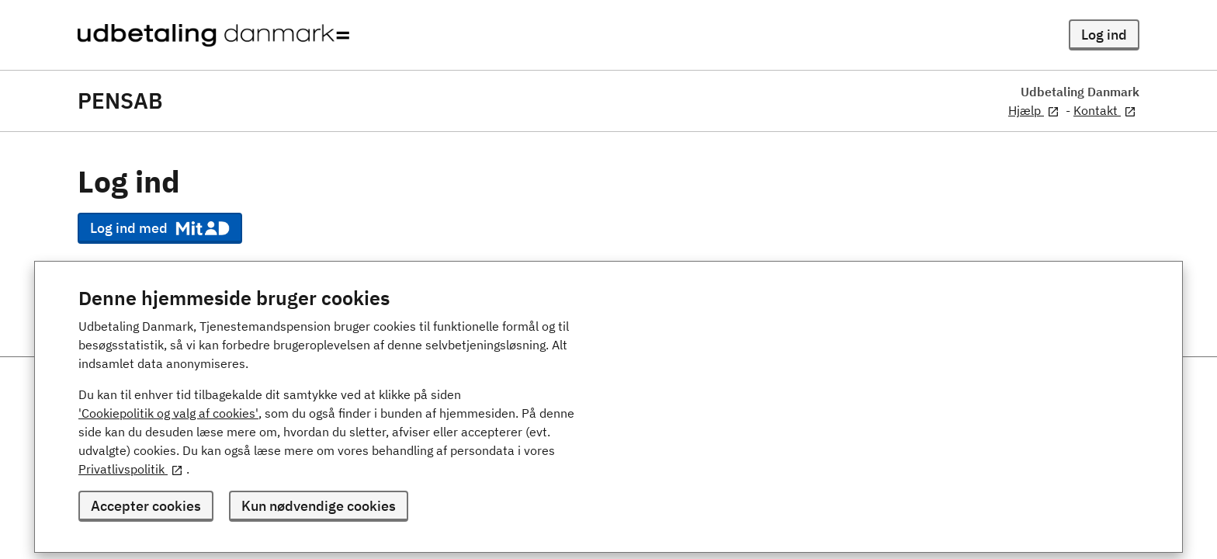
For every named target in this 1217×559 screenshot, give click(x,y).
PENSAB (120, 101)
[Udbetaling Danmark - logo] (213, 35)
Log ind (1104, 34)
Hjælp (1033, 110)
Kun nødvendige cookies (318, 506)
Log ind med (160, 228)
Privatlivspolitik (130, 469)
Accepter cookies (146, 506)
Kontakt (1104, 110)
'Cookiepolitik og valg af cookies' (168, 413)
